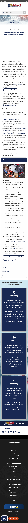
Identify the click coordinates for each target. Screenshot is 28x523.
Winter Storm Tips (9, 261)
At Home (4, 159)
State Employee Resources (13, 479)
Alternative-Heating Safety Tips (13, 257)
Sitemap (13, 474)
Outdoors (5, 267)
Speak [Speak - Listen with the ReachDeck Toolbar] (13, 518)
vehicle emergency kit (10, 119)
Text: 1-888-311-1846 (13, 458)
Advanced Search (13, 468)
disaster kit (14, 111)
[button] (26, 1)
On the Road (5, 271)
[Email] (16, 432)
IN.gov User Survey (13, 466)
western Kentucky (18, 84)
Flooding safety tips (10, 105)
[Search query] (13, 12)
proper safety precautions (18, 146)
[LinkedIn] (13, 432)
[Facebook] (3, 432)
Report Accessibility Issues (13, 514)
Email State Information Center (13, 447)
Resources (5, 276)
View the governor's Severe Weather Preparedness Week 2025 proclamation (14, 33)
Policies (13, 471)
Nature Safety (16, 20)
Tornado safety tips (10, 90)
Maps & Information (13, 487)
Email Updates (13, 492)
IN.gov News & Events (13, 490)
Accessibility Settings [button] (13, 511)
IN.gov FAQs (13, 476)
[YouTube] (11, 432)
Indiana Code (13, 495)
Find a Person (13, 450)
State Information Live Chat (13, 445)
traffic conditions (20, 133)
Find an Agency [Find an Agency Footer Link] (13, 453)
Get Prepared (14, 9)
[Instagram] (8, 432)
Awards (13, 500)
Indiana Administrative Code (13, 498)
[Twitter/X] (6, 432)
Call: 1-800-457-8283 (13, 455)
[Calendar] (19, 432)
